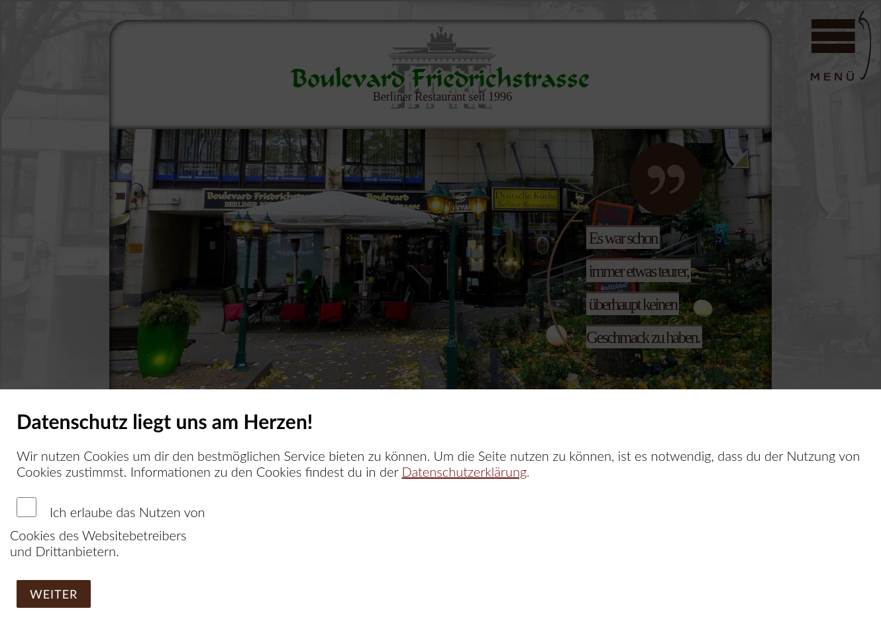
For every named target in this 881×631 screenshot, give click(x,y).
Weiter (54, 594)
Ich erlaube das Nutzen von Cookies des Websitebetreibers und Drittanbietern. (107, 528)
